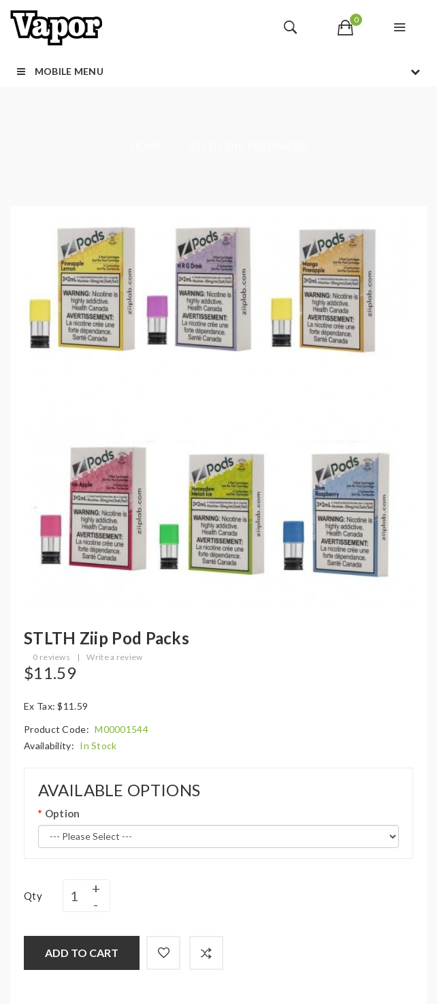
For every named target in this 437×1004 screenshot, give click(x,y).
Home (147, 146)
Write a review (114, 657)
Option (62, 813)
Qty (33, 896)
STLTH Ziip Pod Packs (247, 146)
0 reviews (51, 657)
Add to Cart (81, 952)
